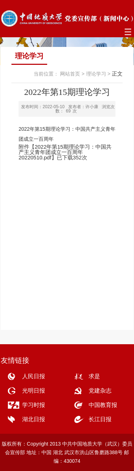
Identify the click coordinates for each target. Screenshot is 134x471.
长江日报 (100, 419)
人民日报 (33, 376)
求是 (94, 376)
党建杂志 (100, 391)
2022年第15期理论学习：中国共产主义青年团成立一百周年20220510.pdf (65, 152)
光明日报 (33, 391)
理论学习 (96, 74)
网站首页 (70, 74)
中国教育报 (103, 405)
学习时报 (33, 405)
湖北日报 (33, 419)
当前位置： (46, 74)
